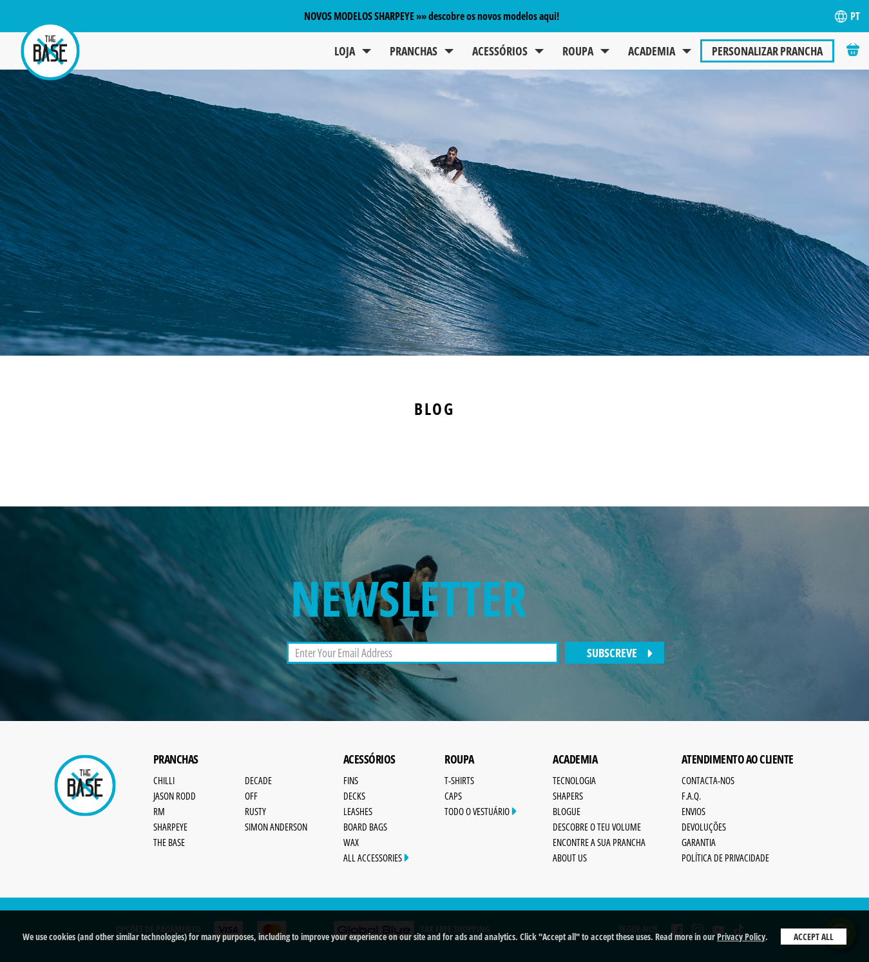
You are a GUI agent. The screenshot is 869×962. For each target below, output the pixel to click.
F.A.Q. (691, 795)
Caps (453, 795)
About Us (570, 857)
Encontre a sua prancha (599, 842)
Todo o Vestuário (480, 811)
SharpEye (170, 826)
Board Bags (365, 826)
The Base (169, 842)
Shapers (568, 795)
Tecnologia (574, 780)
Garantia (699, 842)
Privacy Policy (741, 936)
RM (159, 811)
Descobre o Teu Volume (597, 826)
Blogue (566, 811)
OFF (251, 795)
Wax (351, 842)
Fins (350, 780)
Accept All (814, 936)
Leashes (357, 811)
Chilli (164, 780)
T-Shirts (459, 780)
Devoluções (704, 826)
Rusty (255, 811)
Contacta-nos (708, 780)
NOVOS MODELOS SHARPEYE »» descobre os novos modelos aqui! (431, 16)
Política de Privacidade (725, 857)
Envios (693, 811)
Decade (258, 780)
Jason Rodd (174, 795)
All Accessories (376, 857)
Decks (354, 795)
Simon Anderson (276, 826)
